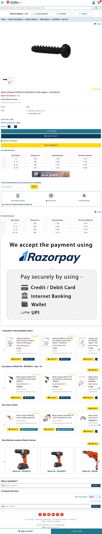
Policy (43, 521)
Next (99, 349)
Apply (34, 187)
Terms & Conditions (54, 521)
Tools (83, 14)
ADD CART (29, 359)
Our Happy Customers (59, 519)
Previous (3, 349)
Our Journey (29, 519)
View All (93, 370)
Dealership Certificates (43, 519)
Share (99, 24)
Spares (62, 14)
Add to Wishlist (51, 145)
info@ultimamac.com (51, 527)
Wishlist (16, 359)
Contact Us (73, 519)
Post (96, 485)
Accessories (40, 14)
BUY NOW (51, 131)
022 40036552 (43, 525)
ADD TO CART (51, 136)
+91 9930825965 (58, 525)
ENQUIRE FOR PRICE (29, 429)
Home (3, 19)
